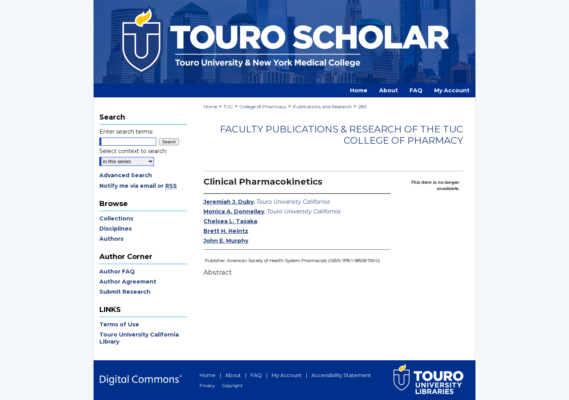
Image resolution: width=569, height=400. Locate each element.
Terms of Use (119, 324)
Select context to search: (133, 151)
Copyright (232, 385)
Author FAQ (117, 271)
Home (210, 106)
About (233, 375)
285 (362, 106)
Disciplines (115, 228)
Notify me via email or (138, 185)
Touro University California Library (139, 338)
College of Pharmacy (262, 106)
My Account (287, 375)
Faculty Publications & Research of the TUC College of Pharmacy (341, 134)
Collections (116, 218)
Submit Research (124, 291)
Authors (111, 238)
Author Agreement (127, 281)
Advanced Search (125, 175)
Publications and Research (322, 106)
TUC (228, 106)
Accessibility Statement (341, 375)
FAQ (256, 375)
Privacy (207, 385)
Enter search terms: (126, 131)
